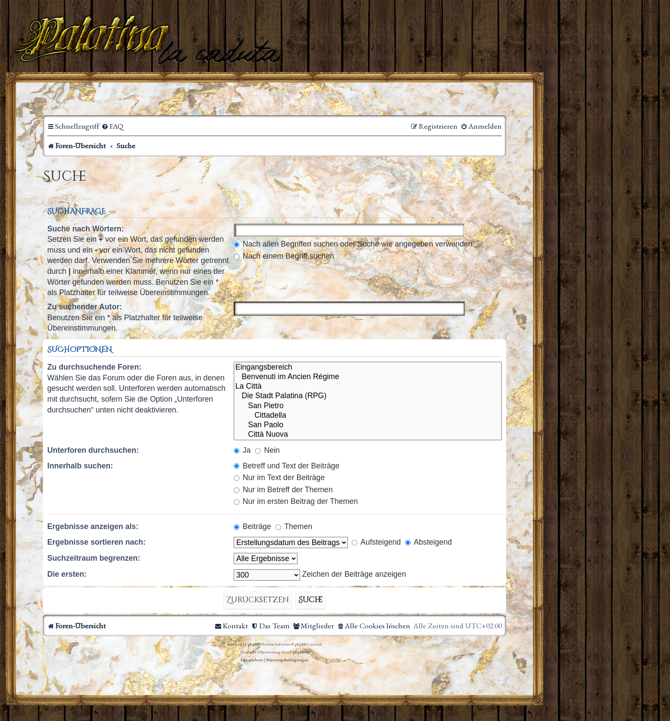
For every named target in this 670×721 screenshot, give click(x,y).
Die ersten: (67, 574)
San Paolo (368, 425)
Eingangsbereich (368, 367)
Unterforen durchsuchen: (93, 450)
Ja (242, 450)
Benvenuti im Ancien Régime (368, 377)
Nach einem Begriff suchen (284, 256)
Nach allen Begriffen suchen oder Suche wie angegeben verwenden (353, 244)
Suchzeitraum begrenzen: (93, 558)
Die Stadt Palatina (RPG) (368, 396)
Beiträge (252, 526)
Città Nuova (368, 434)
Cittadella (368, 415)
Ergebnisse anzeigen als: (92, 526)
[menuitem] (112, 126)
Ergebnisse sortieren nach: (96, 542)
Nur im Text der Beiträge (279, 477)
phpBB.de (301, 652)
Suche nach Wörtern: (85, 228)
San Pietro (368, 406)
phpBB (253, 644)
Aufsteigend (376, 542)
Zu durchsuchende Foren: (94, 367)
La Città (368, 386)
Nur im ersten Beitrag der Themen (296, 501)
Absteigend (428, 542)
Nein (267, 450)
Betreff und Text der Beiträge (287, 465)
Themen (293, 526)
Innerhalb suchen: (80, 465)
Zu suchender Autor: (84, 306)
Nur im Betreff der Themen (283, 489)
